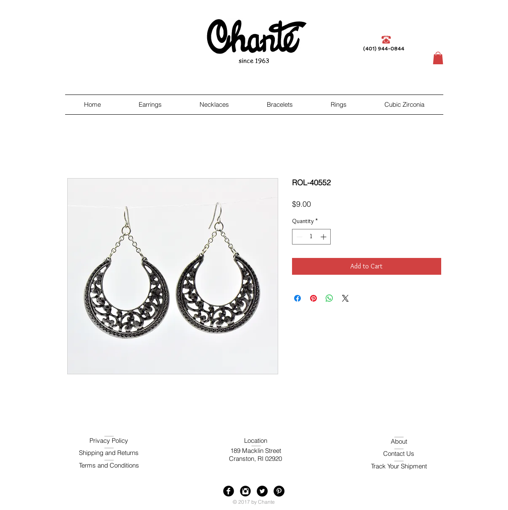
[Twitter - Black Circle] (262, 491)
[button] (438, 58)
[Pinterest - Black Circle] (279, 491)
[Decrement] (298, 236)
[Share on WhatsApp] (329, 298)
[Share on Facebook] (297, 298)
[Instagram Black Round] (245, 491)
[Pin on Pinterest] (313, 298)
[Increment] (324, 236)
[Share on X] (345, 298)
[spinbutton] (311, 236)
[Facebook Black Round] (228, 491)
